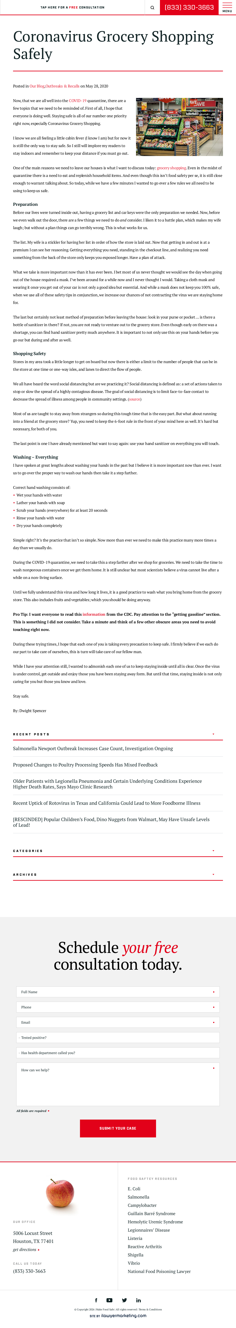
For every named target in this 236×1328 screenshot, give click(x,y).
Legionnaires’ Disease (149, 1230)
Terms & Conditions (150, 1309)
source (134, 399)
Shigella (135, 1255)
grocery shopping (171, 167)
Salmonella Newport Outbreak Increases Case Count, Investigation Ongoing (93, 748)
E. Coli (134, 1189)
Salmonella (138, 1197)
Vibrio (134, 1263)
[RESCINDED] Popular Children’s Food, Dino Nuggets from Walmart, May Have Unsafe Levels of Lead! (111, 822)
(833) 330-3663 (189, 7)
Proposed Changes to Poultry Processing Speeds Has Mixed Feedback (85, 764)
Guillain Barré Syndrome (151, 1213)
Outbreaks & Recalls (62, 86)
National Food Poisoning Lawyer (159, 1271)
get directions (24, 1249)
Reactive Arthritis (145, 1246)
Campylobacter (142, 1205)
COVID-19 (78, 100)
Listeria (135, 1238)
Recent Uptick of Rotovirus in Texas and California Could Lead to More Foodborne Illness (107, 803)
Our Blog (37, 86)
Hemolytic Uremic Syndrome (155, 1222)
